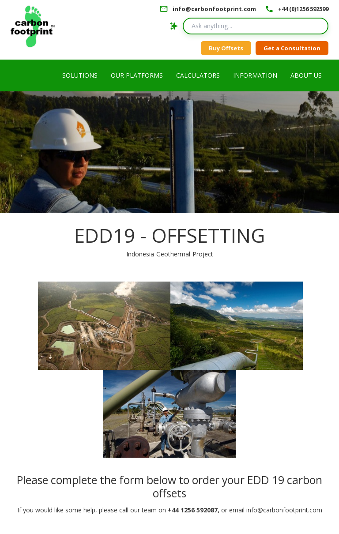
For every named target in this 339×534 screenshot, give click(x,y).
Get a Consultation (292, 48)
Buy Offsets (226, 48)
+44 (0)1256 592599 (303, 8)
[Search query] (256, 26)
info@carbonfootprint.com (214, 8)
